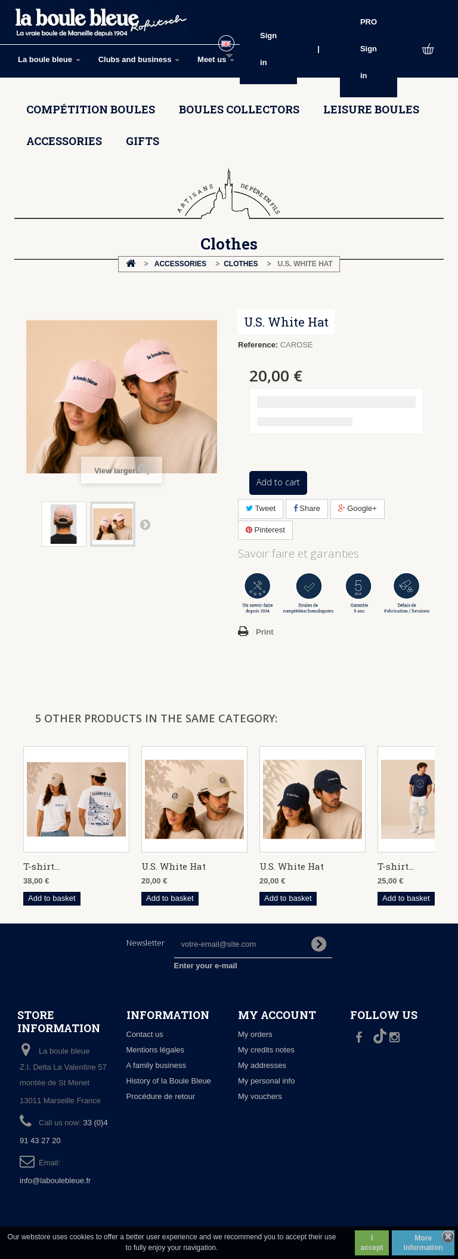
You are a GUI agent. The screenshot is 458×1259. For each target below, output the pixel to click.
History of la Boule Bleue (168, 1080)
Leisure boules (371, 109)
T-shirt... (41, 866)
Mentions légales (155, 1049)
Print (265, 631)
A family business (156, 1065)
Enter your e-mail (205, 965)
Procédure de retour (161, 1096)
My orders (255, 1034)
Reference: (258, 344)
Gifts (142, 141)
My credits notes (266, 1049)
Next (145, 524)
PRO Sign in (368, 48)
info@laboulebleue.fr (55, 1180)
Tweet (261, 508)
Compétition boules (90, 109)
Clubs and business (139, 59)
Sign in (268, 49)
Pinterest (265, 529)
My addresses (262, 1065)
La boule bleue (49, 59)
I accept (372, 1243)
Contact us (144, 1034)
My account (277, 1015)
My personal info (266, 1080)
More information (423, 1243)
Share (306, 508)
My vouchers (260, 1096)
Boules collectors (239, 109)
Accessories (64, 141)
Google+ (357, 508)
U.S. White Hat (173, 866)
